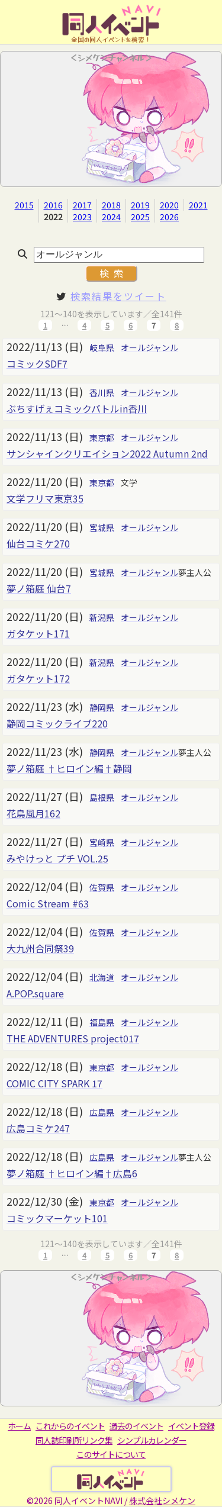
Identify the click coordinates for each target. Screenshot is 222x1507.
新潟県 (101, 617)
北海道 (101, 977)
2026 (169, 217)
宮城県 (101, 527)
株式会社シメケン (162, 1500)
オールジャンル (149, 347)
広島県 (101, 1112)
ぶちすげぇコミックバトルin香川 (77, 408)
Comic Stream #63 (48, 903)
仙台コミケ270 (38, 543)
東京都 (101, 437)
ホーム (19, 1426)
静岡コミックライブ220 (57, 723)
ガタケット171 (38, 633)
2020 (169, 205)
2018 (111, 205)
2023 (82, 217)
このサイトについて (111, 1454)
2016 (53, 205)
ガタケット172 (38, 678)
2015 (24, 205)
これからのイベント (70, 1426)
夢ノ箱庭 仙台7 (39, 588)
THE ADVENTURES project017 (73, 1038)
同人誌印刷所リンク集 (74, 1440)
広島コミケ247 (38, 1128)
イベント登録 (191, 1426)
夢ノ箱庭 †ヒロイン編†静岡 (69, 768)
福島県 (101, 1022)
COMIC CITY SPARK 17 (54, 1083)
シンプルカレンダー (151, 1440)
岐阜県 (101, 347)
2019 (140, 205)
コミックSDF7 (37, 363)
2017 (82, 205)
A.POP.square (35, 993)
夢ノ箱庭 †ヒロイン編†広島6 (72, 1173)
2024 (111, 217)
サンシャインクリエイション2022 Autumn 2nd (107, 453)
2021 (198, 205)
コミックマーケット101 (57, 1218)
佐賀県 (101, 887)
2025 (140, 217)
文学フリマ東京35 (45, 498)
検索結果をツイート (118, 296)
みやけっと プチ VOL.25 (57, 858)
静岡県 (101, 707)
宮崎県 (101, 842)
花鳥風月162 (33, 813)
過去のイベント (136, 1426)
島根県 (101, 797)
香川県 (101, 392)
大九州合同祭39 (40, 948)
